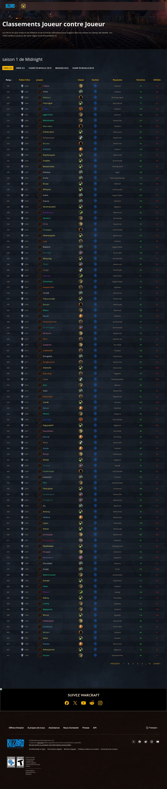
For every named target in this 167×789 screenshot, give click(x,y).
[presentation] (10, 6)
